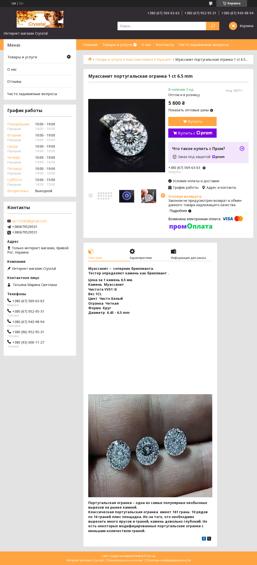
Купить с (195, 133)
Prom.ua (149, 556)
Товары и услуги (117, 44)
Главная (90, 44)
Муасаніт (164, 59)
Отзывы (14, 81)
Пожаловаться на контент (125, 560)
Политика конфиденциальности (168, 560)
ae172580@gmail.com (29, 221)
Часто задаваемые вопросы (203, 44)
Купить (195, 121)
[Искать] (212, 26)
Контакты (165, 44)
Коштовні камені (139, 59)
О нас (146, 44)
